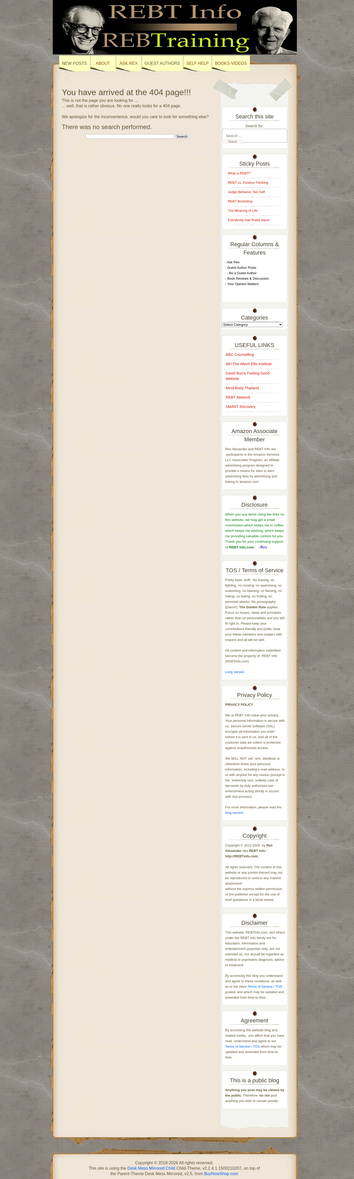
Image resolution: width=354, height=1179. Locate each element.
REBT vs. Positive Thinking (248, 183)
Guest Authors (162, 63)
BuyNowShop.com (221, 1173)
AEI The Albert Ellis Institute (249, 364)
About (103, 63)
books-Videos (231, 63)
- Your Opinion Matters (242, 284)
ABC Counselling (240, 354)
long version (234, 813)
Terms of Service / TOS (265, 987)
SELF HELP (197, 63)
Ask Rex (128, 63)
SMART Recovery (241, 407)
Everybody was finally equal (249, 220)
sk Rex (234, 262)
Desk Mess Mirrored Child (151, 1168)
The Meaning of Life (243, 211)
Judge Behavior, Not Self (246, 192)
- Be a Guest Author (241, 273)
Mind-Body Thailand (242, 388)
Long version (234, 672)
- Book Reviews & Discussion (247, 278)
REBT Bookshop (240, 201)
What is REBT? (239, 173)
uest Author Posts (243, 268)
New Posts (74, 63)
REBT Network (238, 397)
